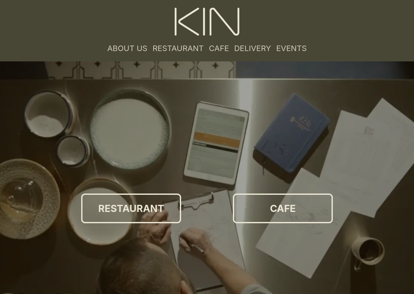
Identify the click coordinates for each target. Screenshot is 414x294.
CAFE (219, 48)
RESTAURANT (178, 48)
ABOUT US (127, 48)
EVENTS (291, 48)
